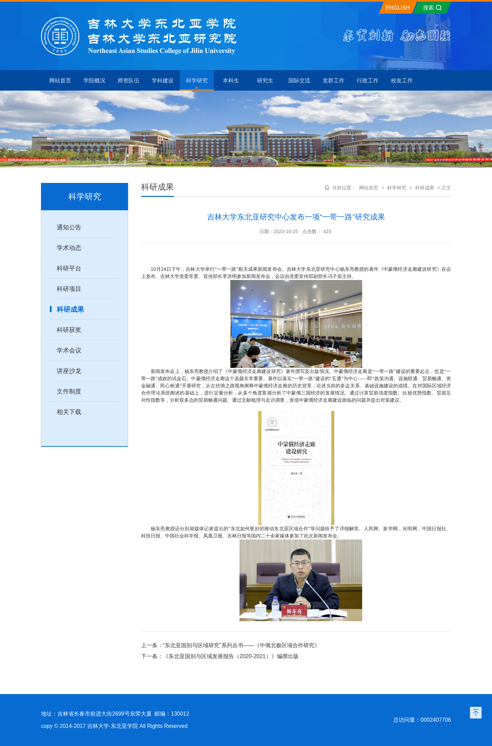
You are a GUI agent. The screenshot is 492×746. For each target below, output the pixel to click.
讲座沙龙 (69, 371)
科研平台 (69, 268)
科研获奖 (69, 330)
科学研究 (396, 187)
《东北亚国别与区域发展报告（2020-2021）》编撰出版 (231, 656)
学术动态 (69, 247)
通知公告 (69, 227)
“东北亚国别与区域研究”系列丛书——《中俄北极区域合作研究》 (241, 645)
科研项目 (69, 288)
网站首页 (368, 187)
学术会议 (69, 350)
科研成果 (70, 309)
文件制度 (69, 391)
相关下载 (69, 412)
